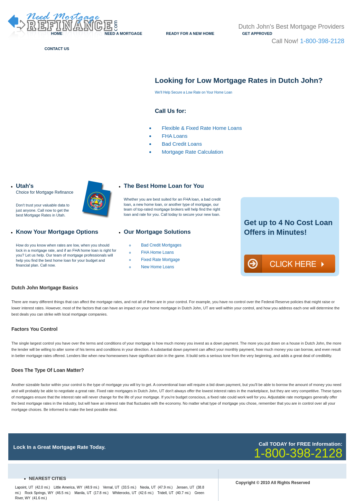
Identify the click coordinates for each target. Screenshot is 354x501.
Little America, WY (68, 487)
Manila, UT (82, 493)
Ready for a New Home (190, 33)
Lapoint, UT (24, 487)
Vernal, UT (111, 487)
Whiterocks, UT (124, 493)
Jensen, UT (185, 487)
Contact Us (57, 49)
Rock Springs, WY (39, 493)
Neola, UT (148, 487)
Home (57, 33)
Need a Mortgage (123, 33)
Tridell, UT (165, 493)
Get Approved (257, 33)
